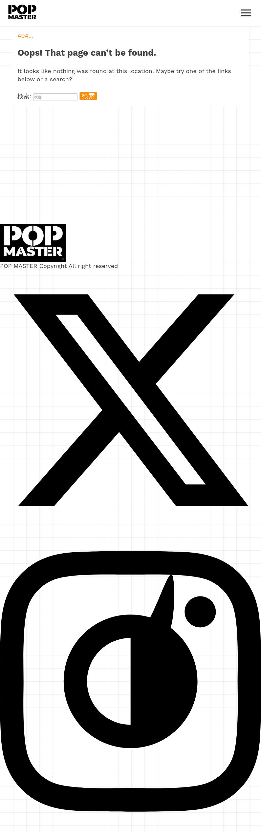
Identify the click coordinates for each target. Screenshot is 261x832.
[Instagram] (130, 827)
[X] (130, 528)
